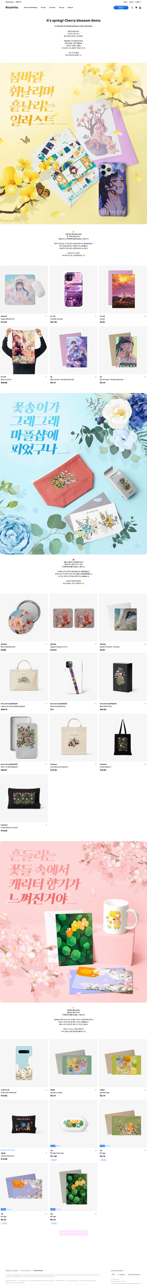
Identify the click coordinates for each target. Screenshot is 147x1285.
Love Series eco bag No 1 (59, 767)
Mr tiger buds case (57, 1153)
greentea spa (104, 1092)
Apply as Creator (121, 8)
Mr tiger (103, 1153)
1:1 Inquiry (121, 1274)
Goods (43, 7)
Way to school (6, 379)
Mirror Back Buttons (8, 647)
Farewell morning (56, 319)
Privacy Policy (38, 1270)
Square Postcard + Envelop (109, 647)
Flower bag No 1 (105, 767)
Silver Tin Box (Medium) (9, 767)
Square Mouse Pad (7, 319)
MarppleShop (10, 2)
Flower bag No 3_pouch (9, 828)
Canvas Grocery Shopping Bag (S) (13, 706)
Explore (70, 7)
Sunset (102, 319)
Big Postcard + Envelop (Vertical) (62, 379)
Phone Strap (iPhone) (58, 706)
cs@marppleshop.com (134, 1283)
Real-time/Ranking (30, 7)
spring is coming (56, 1092)
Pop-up (61, 7)
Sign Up (131, 2)
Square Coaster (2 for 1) (59, 647)
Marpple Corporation (12, 1270)
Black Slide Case (106, 706)
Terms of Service (26, 1270)
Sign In (125, 2)
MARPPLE (18, 2)
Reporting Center (134, 1274)
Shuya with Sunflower (9, 1092)
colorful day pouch (7, 1156)
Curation (52, 7)
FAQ (113, 1274)
